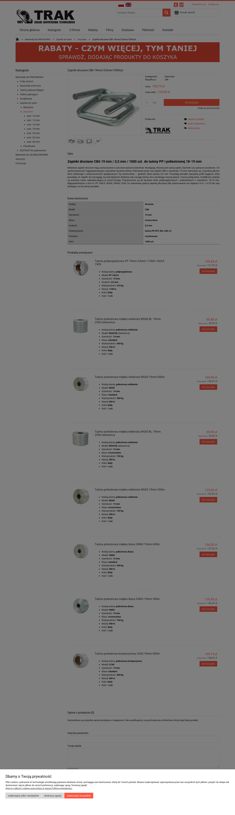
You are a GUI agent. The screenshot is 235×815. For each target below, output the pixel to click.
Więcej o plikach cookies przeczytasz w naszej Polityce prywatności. (39, 788)
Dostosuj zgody (52, 795)
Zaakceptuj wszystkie (79, 795)
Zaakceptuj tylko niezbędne (23, 795)
